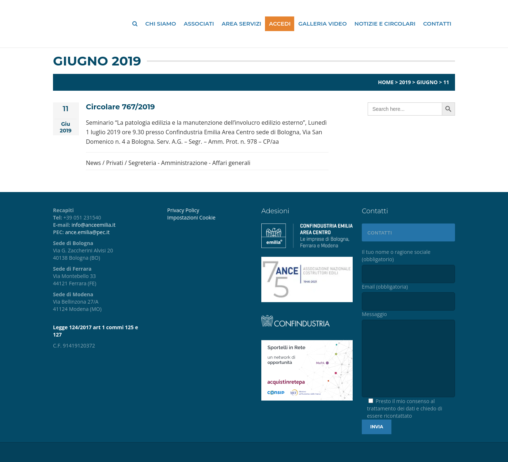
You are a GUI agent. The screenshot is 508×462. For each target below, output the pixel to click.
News (93, 163)
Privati (114, 163)
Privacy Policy (183, 210)
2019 (405, 82)
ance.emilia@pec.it (87, 232)
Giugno (427, 82)
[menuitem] (208, 217)
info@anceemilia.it (93, 224)
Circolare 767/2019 (120, 106)
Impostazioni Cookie (191, 217)
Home (386, 82)
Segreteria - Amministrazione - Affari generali (189, 163)
